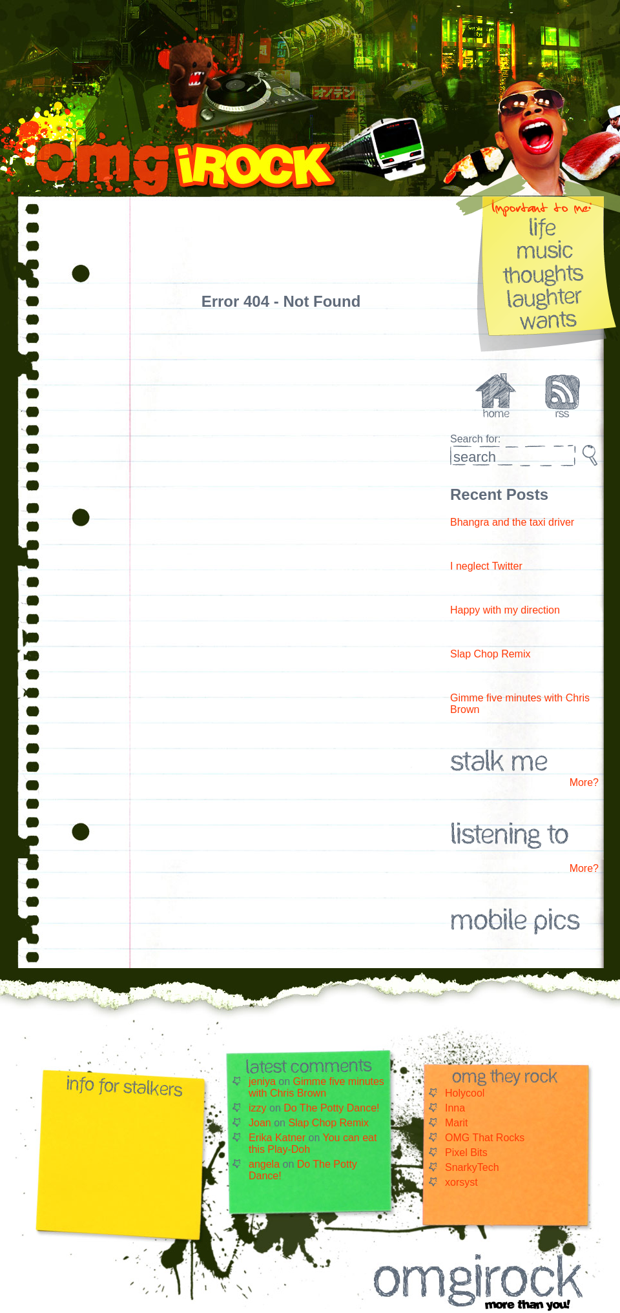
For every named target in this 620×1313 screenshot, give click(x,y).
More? (584, 782)
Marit (456, 1122)
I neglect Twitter (486, 566)
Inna (455, 1107)
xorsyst (461, 1182)
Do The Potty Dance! (331, 1107)
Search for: (475, 438)
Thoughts (545, 273)
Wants (545, 319)
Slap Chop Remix (490, 653)
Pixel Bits (466, 1152)
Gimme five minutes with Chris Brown (316, 1087)
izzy (258, 1107)
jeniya (262, 1081)
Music (545, 249)
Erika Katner (277, 1137)
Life (545, 226)
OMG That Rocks (484, 1137)
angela (264, 1164)
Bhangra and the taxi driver (512, 522)
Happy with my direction (505, 610)
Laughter (545, 296)
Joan (260, 1122)
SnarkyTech (472, 1167)
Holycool (464, 1093)
